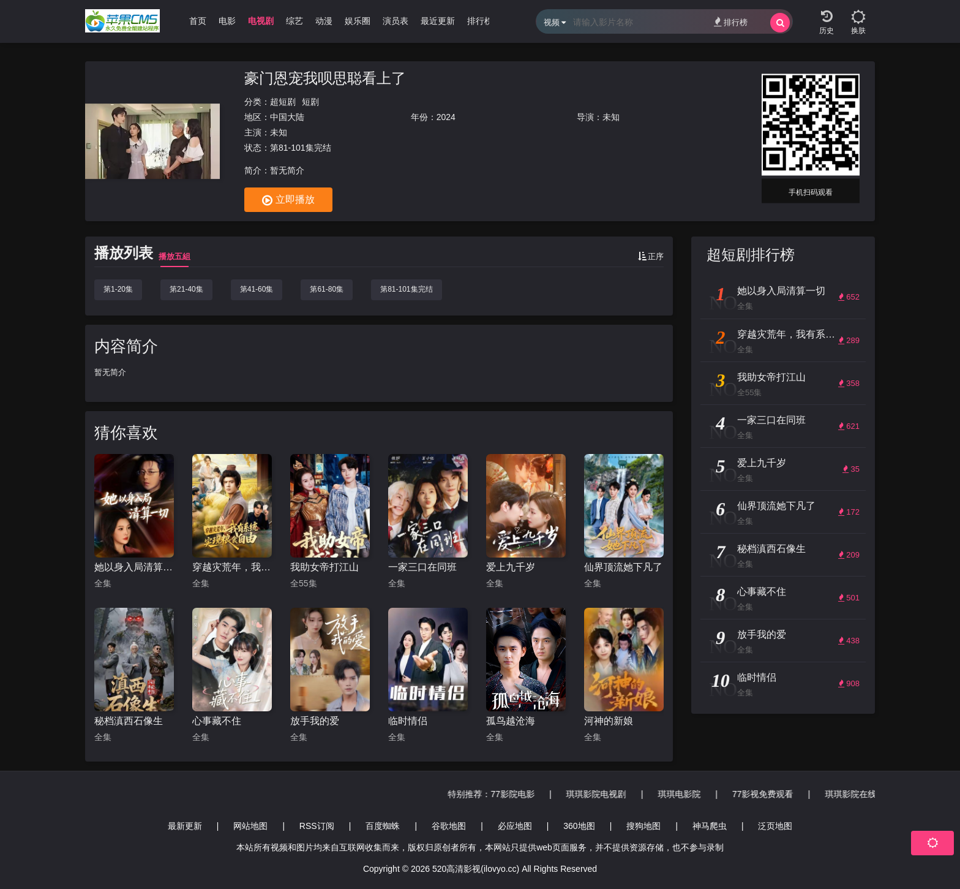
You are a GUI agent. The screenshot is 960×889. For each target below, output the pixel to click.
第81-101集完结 (406, 289)
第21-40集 (186, 289)
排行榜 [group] (480, 21)
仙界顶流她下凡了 (623, 567)
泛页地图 (775, 826)
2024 (446, 117)
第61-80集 (326, 289)
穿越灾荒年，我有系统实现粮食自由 (232, 567)
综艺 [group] (294, 21)
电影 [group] (227, 21)
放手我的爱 (314, 721)
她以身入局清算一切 (134, 567)
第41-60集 (257, 289)
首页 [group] (197, 21)
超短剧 (283, 102)
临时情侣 (407, 721)
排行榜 (731, 22)
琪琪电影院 (844, 794)
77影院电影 (678, 794)
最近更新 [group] (438, 21)
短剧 (310, 102)
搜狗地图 (643, 826)
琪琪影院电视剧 (762, 794)
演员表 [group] (395, 21)
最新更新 (185, 826)
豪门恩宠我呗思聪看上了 (325, 78)
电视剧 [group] (261, 21)
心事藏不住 (216, 721)
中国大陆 (287, 117)
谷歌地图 (449, 826)
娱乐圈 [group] (357, 21)
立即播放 (288, 200)
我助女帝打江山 (324, 567)
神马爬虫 (709, 826)
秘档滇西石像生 (128, 721)
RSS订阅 (316, 826)
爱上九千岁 (510, 567)
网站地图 (250, 826)
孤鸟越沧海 (510, 721)
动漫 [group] (323, 21)
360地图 (578, 826)
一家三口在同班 (422, 567)
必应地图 (515, 826)
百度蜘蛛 (383, 826)
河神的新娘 (608, 721)
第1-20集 (118, 289)
